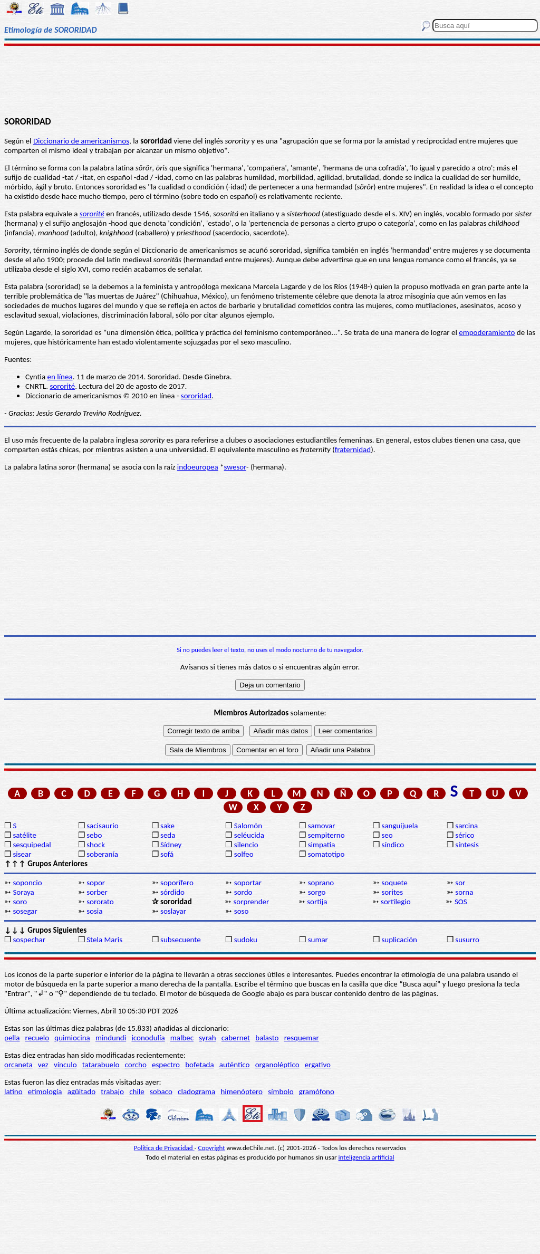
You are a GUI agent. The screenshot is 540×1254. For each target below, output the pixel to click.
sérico (464, 835)
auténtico (234, 1064)
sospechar (29, 939)
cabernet (235, 1037)
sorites (392, 892)
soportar (248, 882)
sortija (317, 901)
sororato (99, 901)
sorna (464, 892)
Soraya (23, 892)
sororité (92, 213)
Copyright (211, 1148)
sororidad (196, 395)
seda (167, 835)
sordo (243, 892)
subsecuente (180, 939)
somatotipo (326, 854)
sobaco (161, 1091)
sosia (94, 911)
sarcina (466, 825)
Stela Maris (104, 939)
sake (167, 825)
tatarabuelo (101, 1064)
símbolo (280, 1091)
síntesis (467, 844)
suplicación (399, 939)
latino (13, 1091)
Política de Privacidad (164, 1148)
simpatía (321, 844)
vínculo (65, 1064)
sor (460, 882)
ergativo (318, 1064)
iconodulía (148, 1037)
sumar (318, 939)
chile (136, 1091)
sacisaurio (102, 825)
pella (12, 1037)
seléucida (249, 835)
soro (20, 901)
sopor (95, 882)
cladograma (196, 1091)
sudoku (245, 939)
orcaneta (18, 1064)
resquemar (301, 1037)
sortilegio (396, 901)
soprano (321, 882)
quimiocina (72, 1037)
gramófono (316, 1091)
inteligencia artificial (366, 1157)
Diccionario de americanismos (81, 141)
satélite (24, 835)
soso (241, 911)
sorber (97, 892)
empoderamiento (487, 332)
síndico (392, 844)
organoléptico (277, 1064)
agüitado (81, 1091)
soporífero (177, 882)
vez (43, 1064)
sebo (94, 835)
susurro (467, 939)
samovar (321, 825)
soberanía (102, 854)
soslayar (173, 911)
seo (386, 835)
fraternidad (353, 449)
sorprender (251, 901)
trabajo (112, 1091)
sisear (22, 854)
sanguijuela (399, 825)
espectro (166, 1064)
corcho (136, 1064)
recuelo (37, 1037)
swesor (235, 467)
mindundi (110, 1037)
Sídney (170, 844)
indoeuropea (197, 467)
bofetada (199, 1064)
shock (95, 844)
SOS (461, 901)
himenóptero (241, 1091)
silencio (246, 844)
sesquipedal (32, 844)
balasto (266, 1037)
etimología (45, 1091)
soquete (394, 882)
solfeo (244, 854)
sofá (166, 854)
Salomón (248, 825)
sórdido (172, 892)
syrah (207, 1037)
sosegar (25, 911)
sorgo (317, 892)
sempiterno (326, 835)
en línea (59, 376)
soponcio (27, 882)
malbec (182, 1037)
